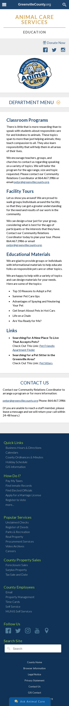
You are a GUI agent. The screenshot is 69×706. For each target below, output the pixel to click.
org (34, 4)
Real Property (14, 536)
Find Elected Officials (19, 490)
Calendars (12, 452)
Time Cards (13, 601)
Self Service (13, 606)
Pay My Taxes (14, 480)
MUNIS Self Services (19, 611)
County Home (34, 662)
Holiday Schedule (16, 462)
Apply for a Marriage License (23, 495)
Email (9, 592)
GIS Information (16, 466)
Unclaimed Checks (17, 522)
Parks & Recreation (18, 532)
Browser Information (34, 668)
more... (10, 504)
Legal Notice (34, 674)
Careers (11, 551)
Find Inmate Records (19, 485)
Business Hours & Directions (23, 447)
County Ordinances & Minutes (24, 457)
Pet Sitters (46, 363)
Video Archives (15, 546)
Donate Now (54, 43)
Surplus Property (16, 569)
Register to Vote (16, 500)
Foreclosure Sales (17, 565)
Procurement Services (20, 541)
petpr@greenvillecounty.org (31, 182)
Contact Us (34, 686)
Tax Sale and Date (17, 574)
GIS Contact (34, 692)
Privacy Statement (34, 680)
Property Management (20, 597)
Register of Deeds (17, 527)
